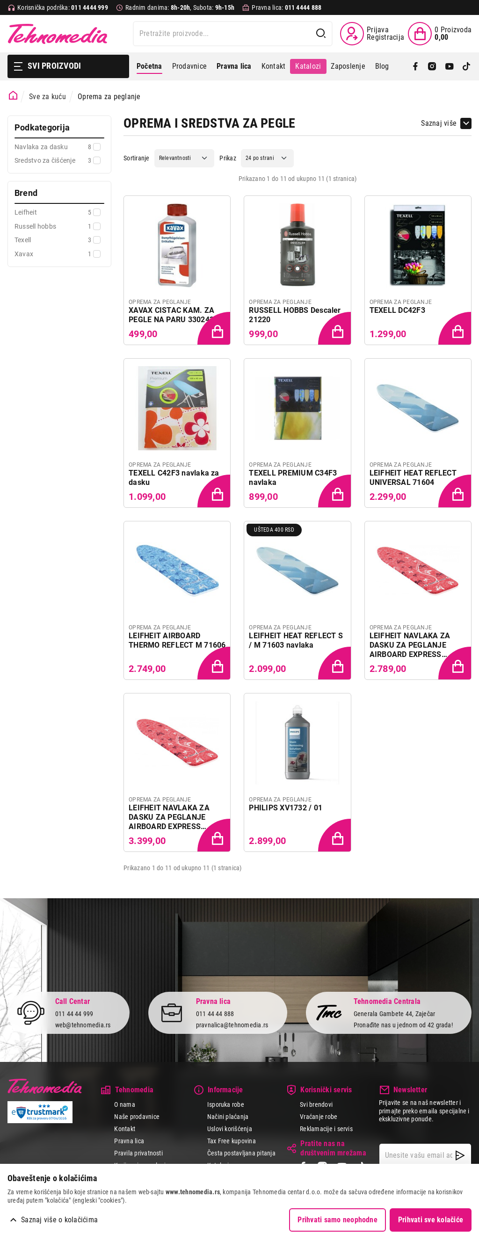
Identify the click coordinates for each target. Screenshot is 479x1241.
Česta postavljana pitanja (241, 1153)
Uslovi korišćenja (229, 1129)
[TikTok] (466, 66)
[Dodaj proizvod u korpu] (214, 329)
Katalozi (308, 66)
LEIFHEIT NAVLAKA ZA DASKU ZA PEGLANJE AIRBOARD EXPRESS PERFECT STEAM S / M (410, 645)
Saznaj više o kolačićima (59, 1219)
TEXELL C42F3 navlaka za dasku (174, 478)
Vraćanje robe (318, 1116)
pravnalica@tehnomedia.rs (232, 1025)
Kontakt (273, 66)
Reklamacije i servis (326, 1129)
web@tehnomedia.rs (83, 1025)
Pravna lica (129, 1141)
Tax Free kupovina (231, 1141)
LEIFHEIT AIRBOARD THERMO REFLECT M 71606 (177, 640)
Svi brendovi (316, 1104)
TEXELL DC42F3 (397, 310)
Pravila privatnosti (138, 1153)
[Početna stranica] (13, 95)
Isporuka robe (225, 1104)
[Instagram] (432, 66)
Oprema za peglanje (109, 96)
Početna (149, 66)
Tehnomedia (57, 33)
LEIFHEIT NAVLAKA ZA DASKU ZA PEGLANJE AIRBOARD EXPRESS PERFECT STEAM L (169, 817)
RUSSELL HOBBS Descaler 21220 (295, 315)
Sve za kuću (47, 96)
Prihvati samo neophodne (337, 1219)
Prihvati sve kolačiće (430, 1219)
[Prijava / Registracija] (372, 33)
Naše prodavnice (137, 1116)
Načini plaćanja (228, 1116)
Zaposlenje (348, 66)
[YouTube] (449, 66)
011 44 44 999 (74, 1013)
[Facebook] (415, 66)
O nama (124, 1104)
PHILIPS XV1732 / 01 (285, 807)
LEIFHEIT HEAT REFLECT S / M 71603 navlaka (296, 640)
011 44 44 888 (215, 1013)
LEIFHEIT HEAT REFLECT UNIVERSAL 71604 (413, 478)
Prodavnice (189, 66)
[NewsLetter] (460, 1155)
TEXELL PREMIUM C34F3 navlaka (293, 478)
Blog (382, 66)
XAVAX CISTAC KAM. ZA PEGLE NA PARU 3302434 (173, 315)
